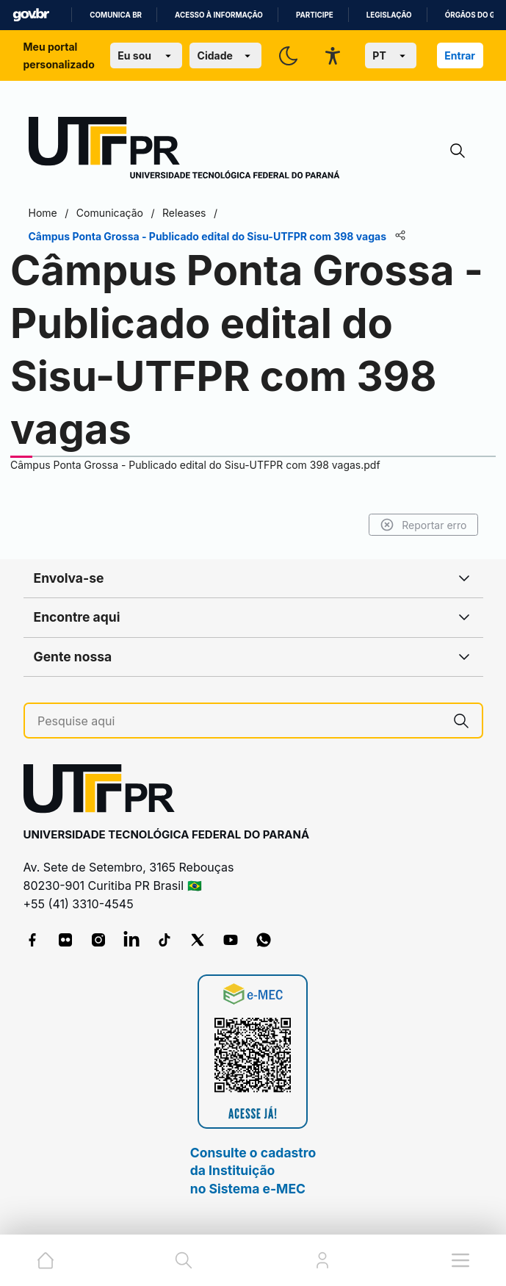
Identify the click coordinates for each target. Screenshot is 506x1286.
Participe (314, 15)
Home (43, 212)
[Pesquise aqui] (239, 721)
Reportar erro (423, 524)
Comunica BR (116, 15)
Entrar (459, 55)
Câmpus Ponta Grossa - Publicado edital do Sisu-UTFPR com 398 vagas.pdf (195, 465)
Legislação (389, 15)
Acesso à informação (219, 15)
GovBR (30, 15)
